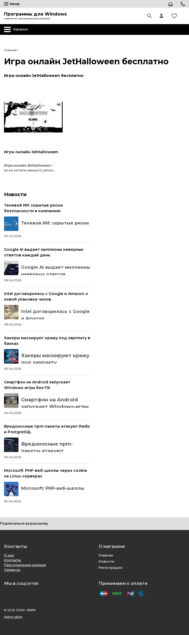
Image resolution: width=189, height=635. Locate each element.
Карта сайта (13, 617)
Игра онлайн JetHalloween (31, 152)
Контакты (12, 560)
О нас (9, 555)
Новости (106, 561)
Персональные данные (25, 565)
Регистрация (110, 568)
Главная (106, 555)
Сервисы (12, 570)
